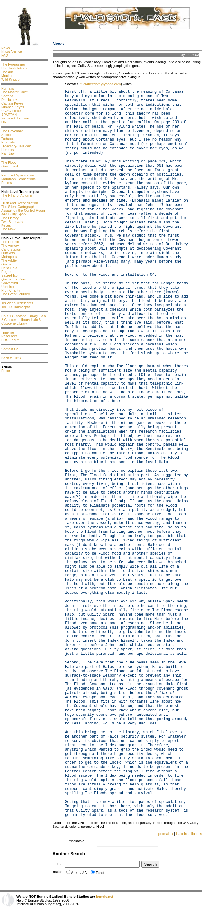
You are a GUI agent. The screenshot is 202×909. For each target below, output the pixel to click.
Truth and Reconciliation (19, 203)
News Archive (11, 52)
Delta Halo (9, 268)
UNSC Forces (11, 111)
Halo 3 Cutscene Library (21, 321)
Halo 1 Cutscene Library (19, 316)
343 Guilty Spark (13, 214)
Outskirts (8, 253)
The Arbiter (9, 260)
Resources (9, 336)
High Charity (10, 290)
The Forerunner (13, 64)
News (5, 48)
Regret (6, 272)
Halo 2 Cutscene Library (23, 317)
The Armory (10, 245)
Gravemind (9, 166)
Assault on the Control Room (23, 210)
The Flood (9, 162)
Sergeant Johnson (15, 118)
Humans (7, 88)
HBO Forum (10, 340)
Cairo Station (11, 249)
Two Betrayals (12, 221)
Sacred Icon (10, 275)
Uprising (7, 286)
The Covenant (12, 131)
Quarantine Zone (14, 279)
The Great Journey (15, 294)
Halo (4, 199)
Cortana (7, 96)
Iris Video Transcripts (17, 303)
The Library (10, 218)
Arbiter (6, 135)
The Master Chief (14, 92)
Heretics (7, 150)
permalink (165, 834)
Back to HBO (11, 358)
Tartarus (7, 138)
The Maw (8, 229)
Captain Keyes (12, 103)
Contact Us (9, 349)
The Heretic (10, 242)
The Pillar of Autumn (16, 195)
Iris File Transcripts (15, 307)
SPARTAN (9, 114)
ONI (4, 122)
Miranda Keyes (12, 107)
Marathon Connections (18, 179)
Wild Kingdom (11, 79)
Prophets (8, 142)
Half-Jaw (8, 153)
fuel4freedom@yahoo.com (100, 84)
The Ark (7, 72)
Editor (5, 371)
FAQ (4, 55)
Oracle (6, 264)
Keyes (6, 225)
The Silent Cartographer (19, 207)
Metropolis (9, 257)
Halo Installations (14, 68)
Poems (6, 183)
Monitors (7, 75)
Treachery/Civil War (16, 146)
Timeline (7, 332)
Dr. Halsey (9, 99)
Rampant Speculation (17, 175)
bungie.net (104, 896)
